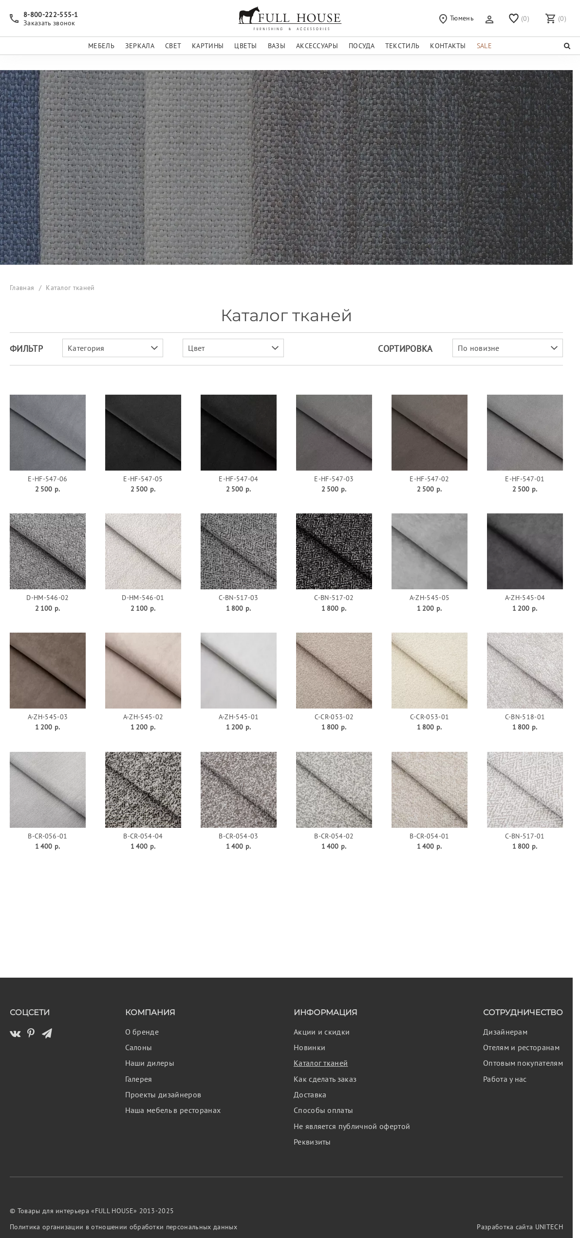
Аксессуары (317, 45)
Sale (484, 45)
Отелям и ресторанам (521, 1047)
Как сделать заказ (325, 1079)
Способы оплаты (323, 1110)
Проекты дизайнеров (163, 1094)
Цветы (245, 45)
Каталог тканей (321, 1063)
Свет (173, 45)
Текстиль (402, 45)
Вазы (276, 45)
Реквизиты (312, 1142)
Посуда (361, 45)
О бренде (142, 1032)
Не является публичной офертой (352, 1126)
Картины (208, 45)
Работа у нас (505, 1079)
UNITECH (549, 1226)
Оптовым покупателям (523, 1063)
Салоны (138, 1047)
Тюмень (456, 18)
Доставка (310, 1094)
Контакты (448, 45)
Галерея (138, 1079)
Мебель (101, 45)
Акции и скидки (322, 1032)
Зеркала (139, 45)
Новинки (309, 1047)
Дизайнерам (505, 1032)
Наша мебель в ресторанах (173, 1110)
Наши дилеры (150, 1063)
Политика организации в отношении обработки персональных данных (123, 1226)
